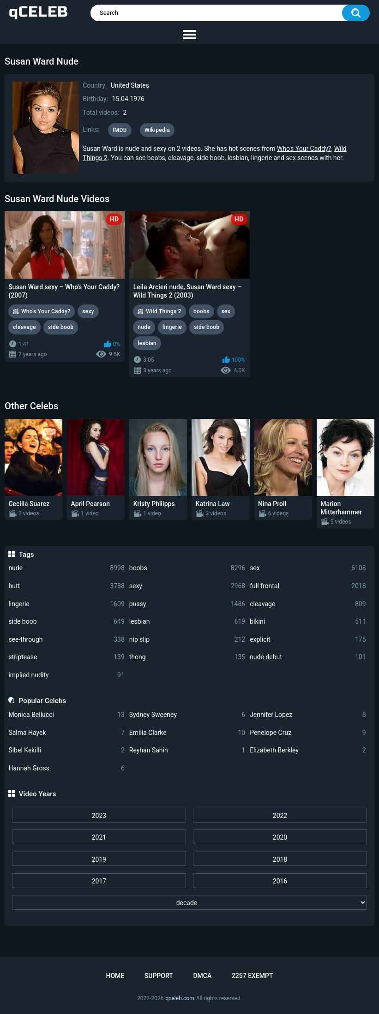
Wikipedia (157, 130)
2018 (280, 859)
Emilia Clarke (187, 733)
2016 (280, 881)
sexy (187, 586)
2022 (280, 815)
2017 (99, 881)
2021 (99, 837)
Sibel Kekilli (66, 750)
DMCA (202, 975)
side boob (66, 622)
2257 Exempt (252, 975)
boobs (187, 568)
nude (66, 568)
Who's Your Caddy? (304, 148)
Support (158, 975)
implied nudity (66, 675)
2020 (280, 837)
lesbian (187, 622)
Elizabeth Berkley (308, 750)
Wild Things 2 (163, 311)
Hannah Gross (66, 768)
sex (308, 568)
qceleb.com (179, 998)
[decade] (189, 902)
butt (66, 586)
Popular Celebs (42, 701)
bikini (308, 622)
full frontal (308, 586)
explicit (308, 640)
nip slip (187, 640)
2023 (99, 815)
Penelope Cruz (308, 733)
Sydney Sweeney (187, 715)
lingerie (66, 604)
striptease (66, 657)
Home (115, 975)
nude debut (308, 657)
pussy (187, 604)
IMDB (120, 130)
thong (187, 657)
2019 (99, 859)
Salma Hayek (66, 733)
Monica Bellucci (66, 715)
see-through (66, 640)
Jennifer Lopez (308, 715)
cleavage (308, 604)
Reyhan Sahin (187, 750)
